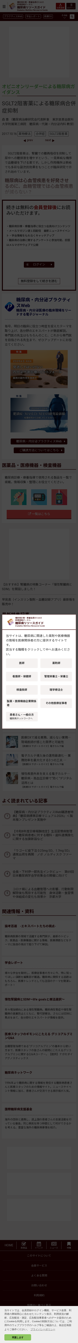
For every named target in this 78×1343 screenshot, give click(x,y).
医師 (21, 663)
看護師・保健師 (21, 676)
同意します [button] (17, 1337)
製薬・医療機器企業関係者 (21, 703)
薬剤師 (56, 663)
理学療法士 (56, 689)
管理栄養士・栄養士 (56, 676)
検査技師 (21, 689)
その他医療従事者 (56, 703)
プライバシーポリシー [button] (43, 1329)
